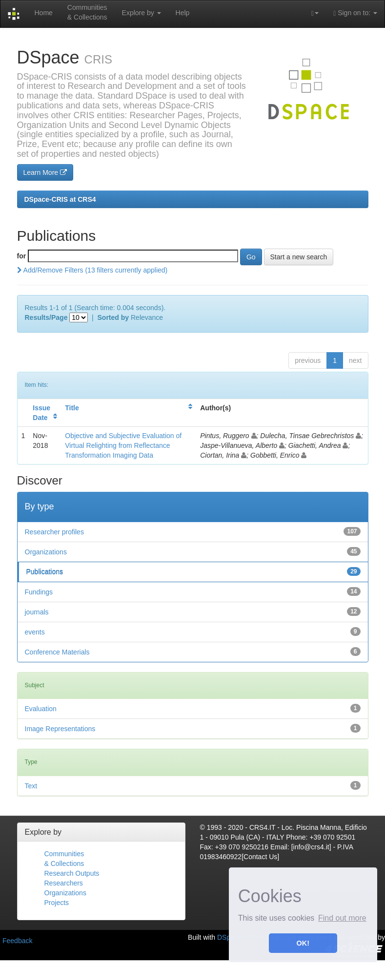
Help (183, 13)
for (21, 256)
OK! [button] (303, 943)
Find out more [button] (342, 918)
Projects (56, 903)
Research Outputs (72, 873)
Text (31, 786)
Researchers (63, 883)
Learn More (45, 172)
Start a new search (298, 257)
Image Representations (60, 729)
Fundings (39, 592)
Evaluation (41, 709)
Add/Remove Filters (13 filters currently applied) (92, 270)
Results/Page (46, 317)
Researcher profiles (54, 532)
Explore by (141, 13)
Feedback (17, 941)
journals (37, 612)
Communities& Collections (87, 12)
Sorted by (113, 317)
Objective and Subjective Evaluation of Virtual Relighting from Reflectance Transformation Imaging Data (123, 445)
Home (43, 13)
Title (72, 408)
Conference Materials (57, 652)
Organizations (46, 552)
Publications (44, 572)
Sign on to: (355, 13)
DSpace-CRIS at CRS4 (60, 199)
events (35, 632)
